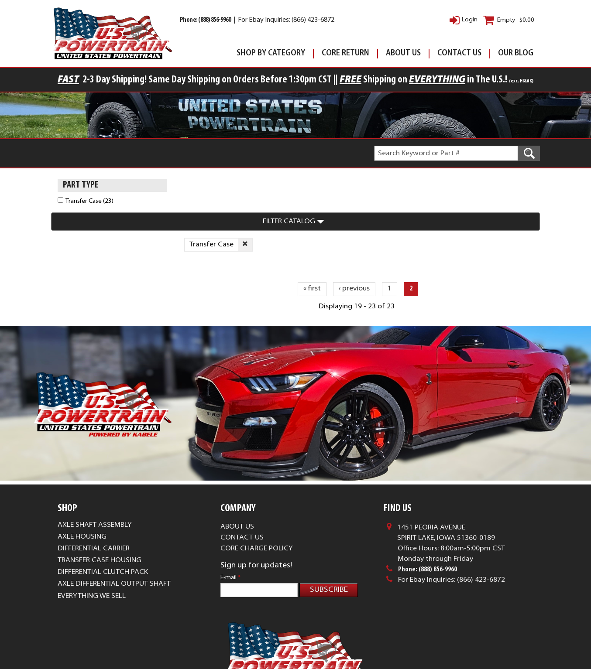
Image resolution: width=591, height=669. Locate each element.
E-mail (230, 518)
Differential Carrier (94, 489)
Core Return (345, 53)
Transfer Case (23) (89, 201)
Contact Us (459, 53)
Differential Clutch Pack (103, 513)
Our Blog (515, 53)
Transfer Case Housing (99, 501)
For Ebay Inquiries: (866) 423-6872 (286, 20)
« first (312, 229)
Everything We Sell (92, 536)
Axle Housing (82, 477)
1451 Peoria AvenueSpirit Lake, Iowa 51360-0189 (446, 473)
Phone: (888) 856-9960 (206, 20)
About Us (403, 53)
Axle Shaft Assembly (95, 465)
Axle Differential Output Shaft (114, 525)
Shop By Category (271, 53)
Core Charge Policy (256, 489)
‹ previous (354, 229)
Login (470, 20)
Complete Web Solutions (323, 647)
